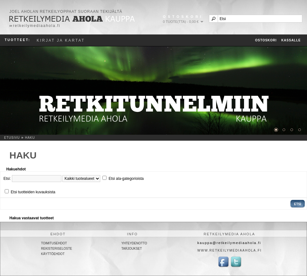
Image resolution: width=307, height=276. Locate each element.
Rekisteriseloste (56, 248)
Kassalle (291, 40)
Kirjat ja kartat (61, 40)
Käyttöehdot (53, 254)
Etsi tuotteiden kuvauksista (33, 192)
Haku (30, 137)
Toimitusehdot (54, 243)
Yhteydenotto (134, 243)
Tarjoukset (132, 248)
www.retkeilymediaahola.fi (229, 250)
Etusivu (12, 137)
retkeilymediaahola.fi (36, 25)
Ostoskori (266, 40)
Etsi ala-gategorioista (126, 178)
